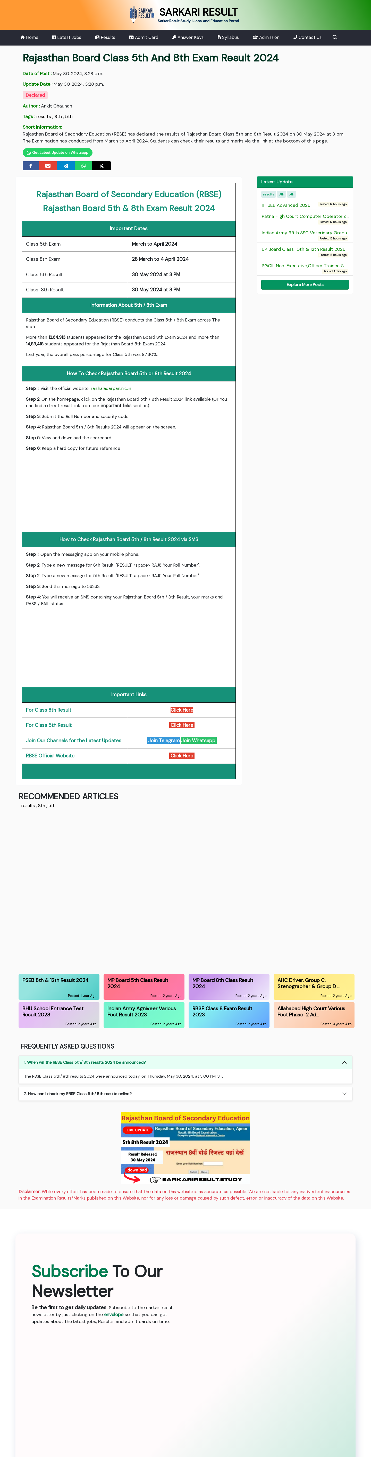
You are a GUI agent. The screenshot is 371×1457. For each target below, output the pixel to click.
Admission (266, 37)
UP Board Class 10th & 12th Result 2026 (305, 251)
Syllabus (228, 37)
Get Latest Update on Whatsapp (57, 152)
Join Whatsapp (199, 740)
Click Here (182, 756)
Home (29, 37)
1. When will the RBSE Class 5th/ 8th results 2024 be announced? (85, 1062)
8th (58, 116)
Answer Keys (188, 37)
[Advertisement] (129, 492)
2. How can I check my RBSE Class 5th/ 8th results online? (78, 1093)
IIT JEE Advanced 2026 (287, 205)
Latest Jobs (66, 37)
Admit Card (143, 37)
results (43, 116)
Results (105, 37)
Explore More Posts (305, 284)
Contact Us (307, 37)
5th (69, 116)
